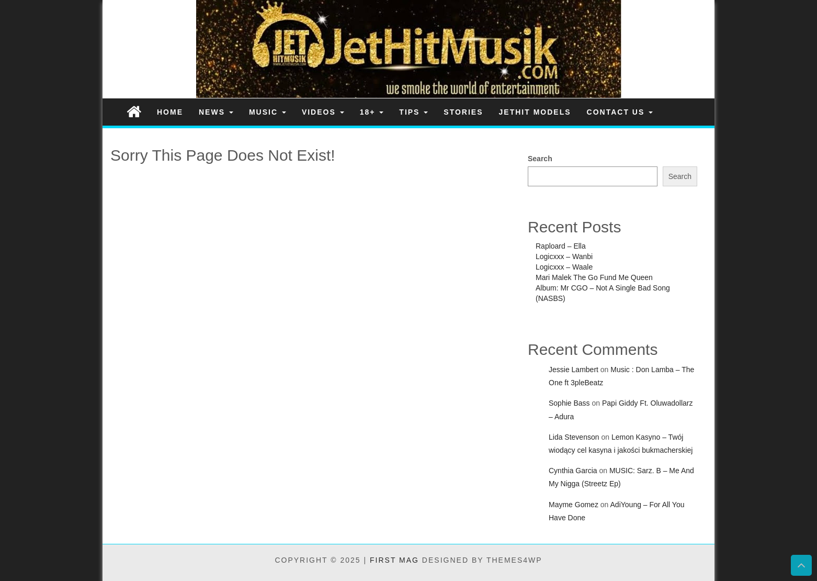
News (216, 112)
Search (540, 158)
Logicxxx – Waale (564, 267)
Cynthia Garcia (573, 470)
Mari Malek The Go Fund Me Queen (594, 277)
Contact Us (620, 112)
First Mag (394, 560)
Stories (463, 112)
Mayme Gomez (573, 504)
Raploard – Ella (561, 246)
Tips (413, 112)
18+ (372, 112)
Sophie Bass (569, 403)
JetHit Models (535, 112)
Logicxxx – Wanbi (564, 256)
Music (267, 112)
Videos (323, 112)
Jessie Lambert (573, 369)
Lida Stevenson (574, 437)
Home (170, 112)
